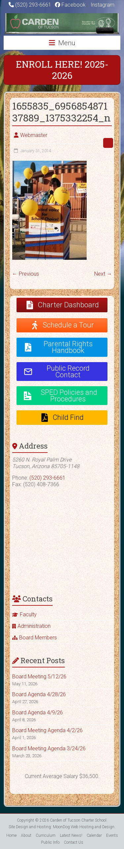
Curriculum (46, 835)
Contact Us (73, 842)
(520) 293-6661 (33, 5)
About (26, 835)
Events (112, 835)
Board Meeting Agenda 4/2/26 (47, 730)
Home (11, 835)
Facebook (70, 5)
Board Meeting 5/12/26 (39, 676)
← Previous (25, 274)
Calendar (94, 835)
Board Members (38, 637)
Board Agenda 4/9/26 (37, 712)
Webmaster (33, 135)
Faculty (28, 614)
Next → (103, 274)
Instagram (101, 5)
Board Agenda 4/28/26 (39, 694)
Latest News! (71, 835)
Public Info (50, 842)
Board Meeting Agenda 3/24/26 (49, 748)
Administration (34, 626)
